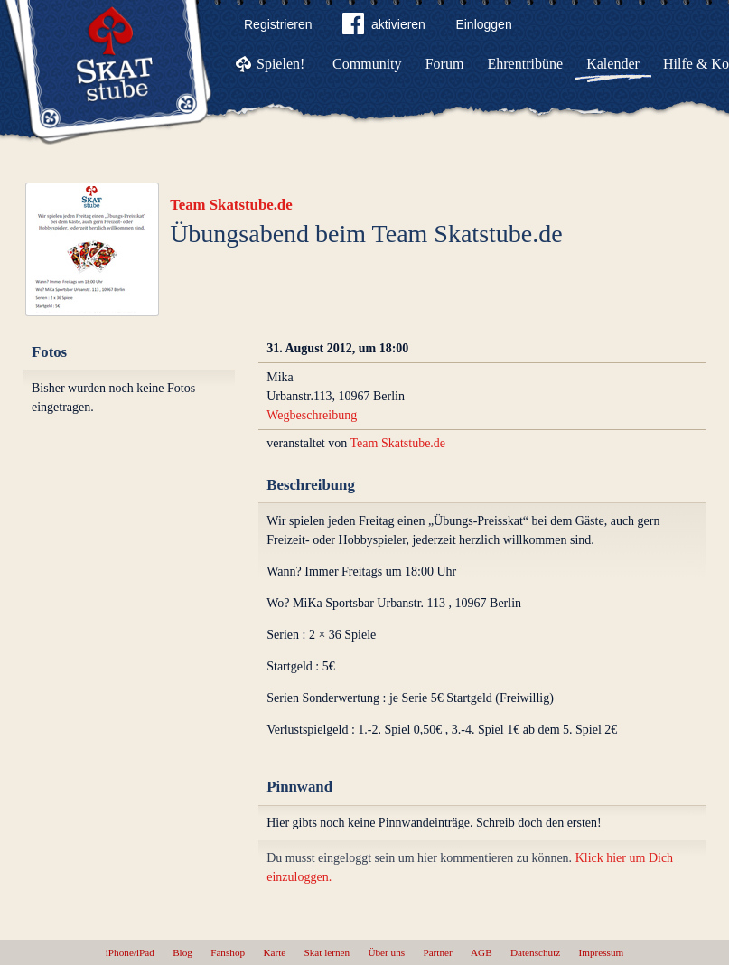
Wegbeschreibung (311, 415)
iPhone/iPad (130, 952)
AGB (481, 952)
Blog (182, 952)
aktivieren (383, 27)
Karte (274, 952)
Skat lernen (327, 952)
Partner (437, 952)
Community (366, 63)
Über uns (386, 952)
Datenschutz (535, 952)
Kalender (613, 63)
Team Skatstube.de (231, 204)
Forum (444, 63)
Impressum (601, 952)
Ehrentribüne (526, 63)
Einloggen (483, 24)
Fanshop (227, 952)
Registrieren (278, 24)
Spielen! (280, 63)
